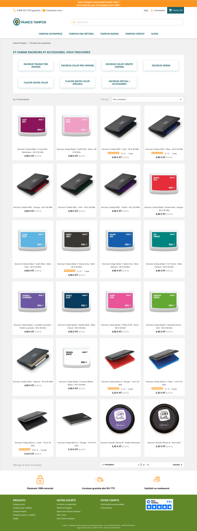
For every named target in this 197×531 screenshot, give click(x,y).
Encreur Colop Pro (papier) (77, 65)
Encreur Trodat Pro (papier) (36, 65)
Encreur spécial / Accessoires (119, 82)
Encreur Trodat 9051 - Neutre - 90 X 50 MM (33, 381)
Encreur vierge (161, 65)
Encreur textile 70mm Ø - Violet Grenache (120, 442)
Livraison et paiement (66, 504)
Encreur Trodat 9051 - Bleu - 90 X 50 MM (164, 149)
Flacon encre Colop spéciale (78, 82)
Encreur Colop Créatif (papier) (119, 65)
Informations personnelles (112, 504)
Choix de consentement (112, 528)
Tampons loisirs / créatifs (24, 515)
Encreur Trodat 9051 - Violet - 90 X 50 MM (120, 207)
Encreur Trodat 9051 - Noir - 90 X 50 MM (120, 149)
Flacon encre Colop (36, 82)
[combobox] (127, 22)
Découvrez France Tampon (68, 511)
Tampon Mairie (19, 511)
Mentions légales (64, 508)
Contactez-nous (54, 10)
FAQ (146, 10)
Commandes (106, 508)
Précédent (107, 464)
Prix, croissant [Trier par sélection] (147, 99)
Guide (15, 518)
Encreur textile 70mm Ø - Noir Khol (164, 442)
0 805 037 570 (97, 528)
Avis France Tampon (66, 518)
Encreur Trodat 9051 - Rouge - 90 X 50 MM (32, 207)
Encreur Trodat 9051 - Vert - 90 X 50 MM (76, 207)
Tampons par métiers (22, 508)
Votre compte (110, 500)
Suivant (178, 464)
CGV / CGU (61, 515)
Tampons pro (19, 504)
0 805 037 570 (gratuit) (28, 10)
